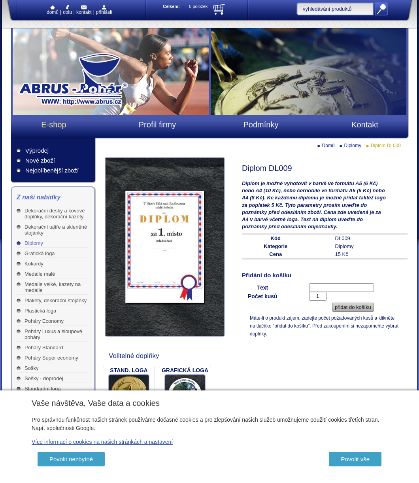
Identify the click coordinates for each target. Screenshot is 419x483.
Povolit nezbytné (71, 459)
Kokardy (34, 264)
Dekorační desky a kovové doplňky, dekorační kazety (55, 214)
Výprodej (37, 150)
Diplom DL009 (386, 145)
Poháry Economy (44, 321)
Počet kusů (262, 296)
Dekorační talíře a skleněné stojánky (56, 230)
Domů (53, 10)
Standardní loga (43, 389)
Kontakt (84, 10)
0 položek (198, 6)
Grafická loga (40, 253)
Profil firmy (157, 124)
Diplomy (34, 243)
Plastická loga (40, 311)
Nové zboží (40, 160)
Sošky (31, 368)
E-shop (53, 124)
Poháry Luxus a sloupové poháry (53, 334)
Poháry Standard (44, 347)
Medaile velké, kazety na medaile (53, 287)
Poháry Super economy (51, 358)
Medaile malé (40, 274)
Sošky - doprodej (44, 378)
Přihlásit (104, 10)
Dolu (67, 9)
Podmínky (261, 124)
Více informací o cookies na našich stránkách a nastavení (102, 442)
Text (262, 287)
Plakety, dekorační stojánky (56, 300)
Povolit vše (355, 459)
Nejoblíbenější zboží (52, 170)
